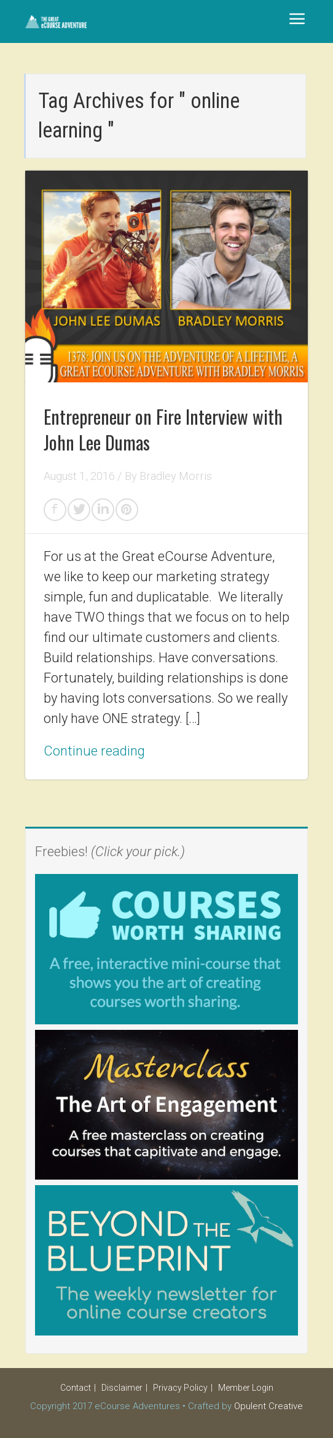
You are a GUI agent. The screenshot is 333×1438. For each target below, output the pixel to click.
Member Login (245, 1388)
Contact (75, 1388)
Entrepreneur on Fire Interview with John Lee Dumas (163, 429)
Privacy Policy (180, 1388)
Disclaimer (122, 1388)
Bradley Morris (175, 476)
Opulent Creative (268, 1406)
